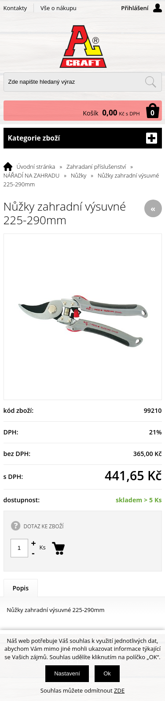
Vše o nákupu (58, 8)
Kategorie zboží (83, 138)
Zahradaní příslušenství (96, 167)
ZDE (119, 690)
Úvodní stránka (36, 167)
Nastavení (67, 673)
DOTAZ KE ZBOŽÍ (44, 526)
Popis (21, 588)
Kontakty (15, 8)
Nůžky (78, 175)
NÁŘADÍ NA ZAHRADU (32, 175)
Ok (107, 673)
